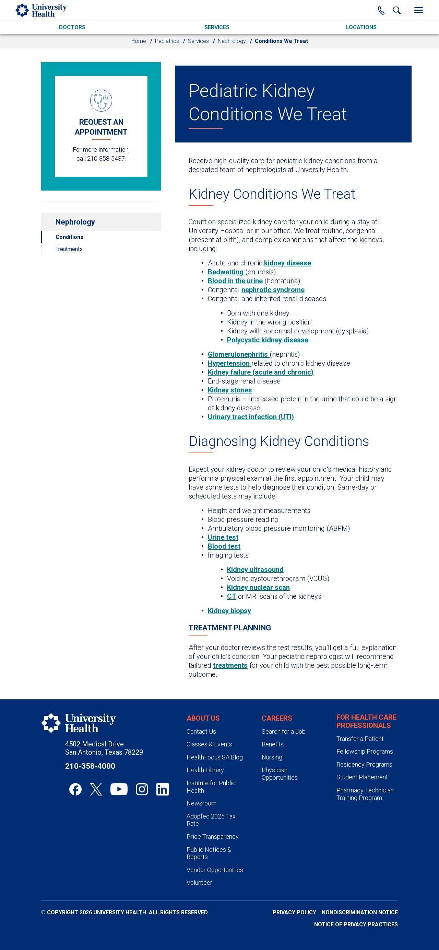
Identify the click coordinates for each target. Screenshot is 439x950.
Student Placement (362, 777)
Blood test (224, 546)
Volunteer (199, 882)
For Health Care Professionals (366, 721)
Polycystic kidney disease (267, 340)
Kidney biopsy (229, 611)
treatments (230, 665)
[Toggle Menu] (418, 10)
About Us (203, 718)
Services (216, 27)
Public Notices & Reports (209, 853)
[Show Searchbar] (397, 10)
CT (231, 596)
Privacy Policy (294, 912)
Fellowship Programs (364, 751)
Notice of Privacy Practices (356, 924)
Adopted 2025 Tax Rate (211, 820)
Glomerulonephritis (239, 354)
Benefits (273, 744)
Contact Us (201, 731)
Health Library (205, 770)
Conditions (69, 237)
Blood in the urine (235, 281)
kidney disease (287, 263)
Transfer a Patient (360, 738)
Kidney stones (230, 390)
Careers (277, 718)
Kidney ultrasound (255, 569)
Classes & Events (209, 744)
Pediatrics (167, 41)
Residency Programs (364, 764)
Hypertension (229, 363)
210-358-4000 (90, 766)
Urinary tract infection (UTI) (251, 417)
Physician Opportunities (280, 773)
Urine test (223, 537)
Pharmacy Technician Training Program (365, 794)
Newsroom (201, 803)
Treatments (69, 249)
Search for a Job (284, 731)
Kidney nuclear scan (258, 587)
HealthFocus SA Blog (215, 757)
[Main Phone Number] (381, 10)
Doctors (72, 27)
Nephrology (232, 41)
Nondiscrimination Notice (360, 912)
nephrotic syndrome (273, 290)
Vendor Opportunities (215, 869)
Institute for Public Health (211, 786)
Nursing (272, 757)
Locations (361, 27)
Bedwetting (226, 272)
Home (138, 41)
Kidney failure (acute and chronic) (260, 372)
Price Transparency (213, 836)
